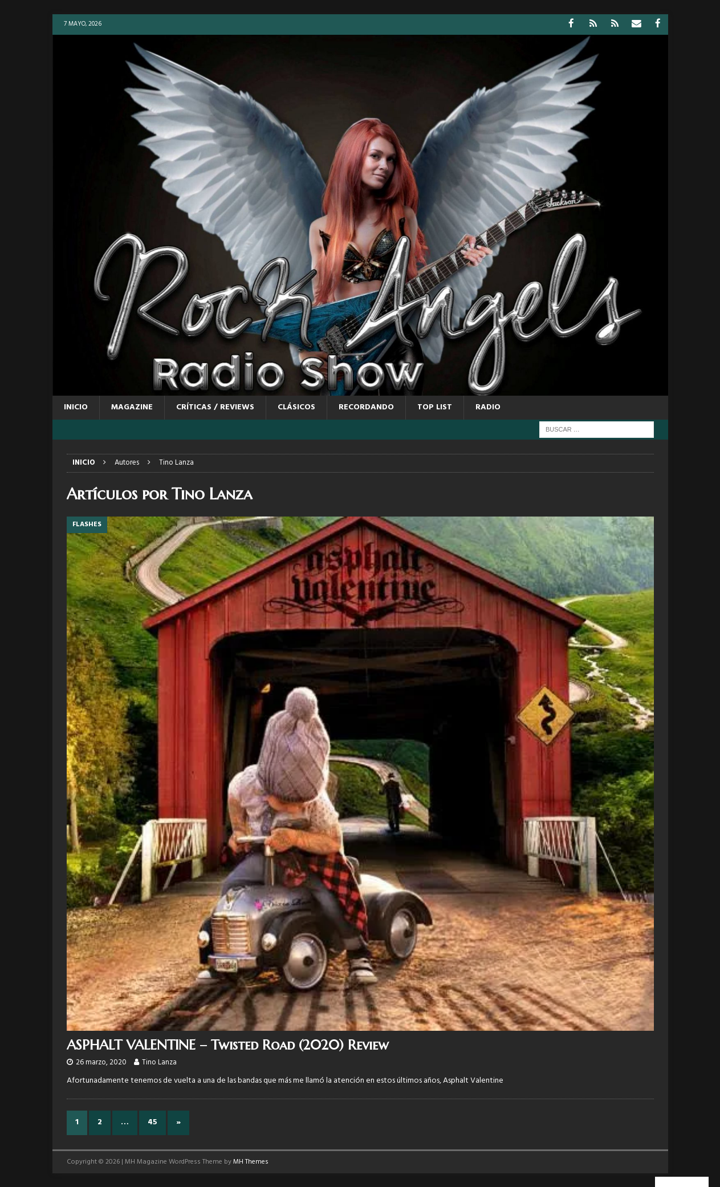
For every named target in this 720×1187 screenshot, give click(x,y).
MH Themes (251, 1160)
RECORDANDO (366, 406)
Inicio (76, 406)
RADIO (488, 406)
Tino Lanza (159, 1062)
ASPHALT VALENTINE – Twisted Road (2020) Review (228, 1044)
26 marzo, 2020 (101, 1062)
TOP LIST (434, 406)
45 (152, 1121)
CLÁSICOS (296, 406)
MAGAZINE (132, 406)
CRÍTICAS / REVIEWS (215, 406)
